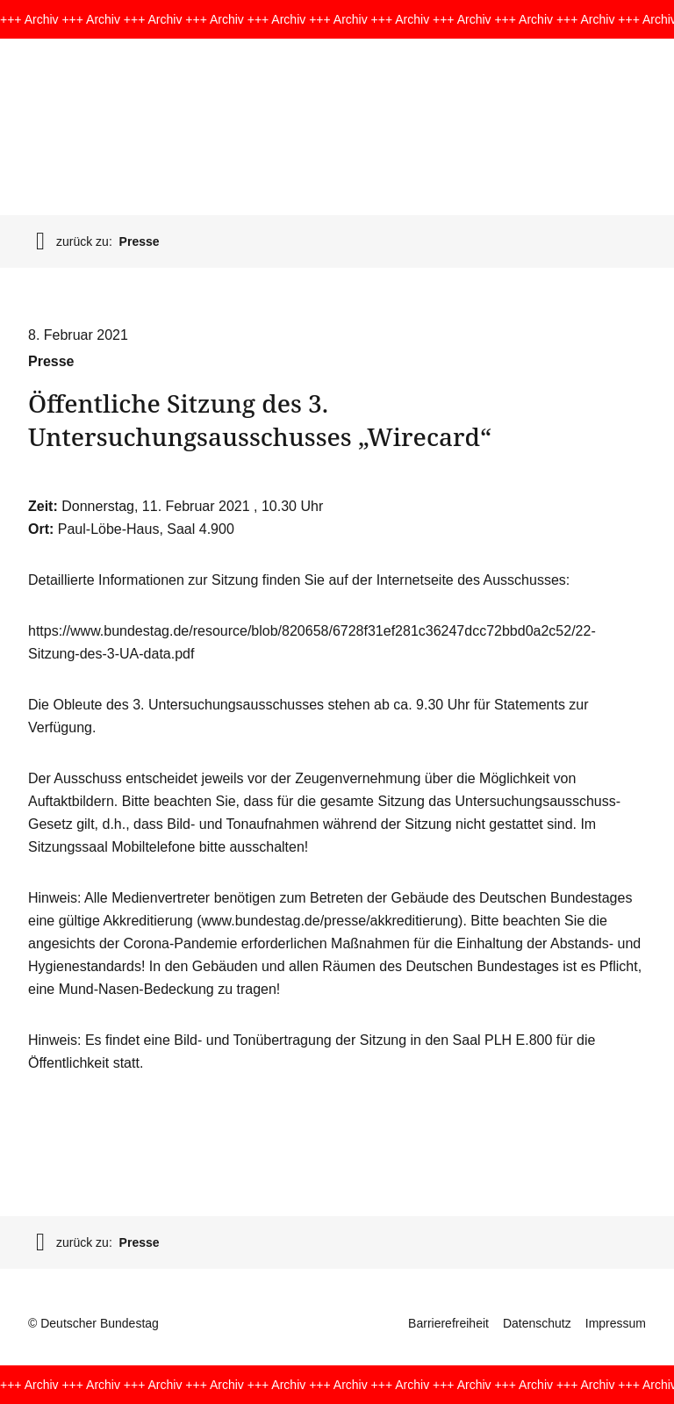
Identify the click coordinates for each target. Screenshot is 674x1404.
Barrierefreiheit (448, 1323)
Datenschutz (537, 1323)
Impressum (615, 1323)
